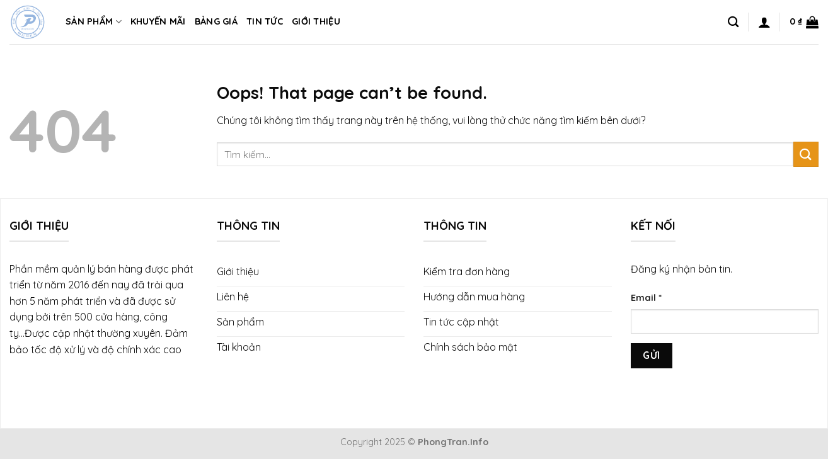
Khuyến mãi (158, 21)
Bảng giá (216, 21)
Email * (646, 297)
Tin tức (264, 21)
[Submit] (806, 154)
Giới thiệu (316, 21)
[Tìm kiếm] (733, 22)
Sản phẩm (94, 22)
